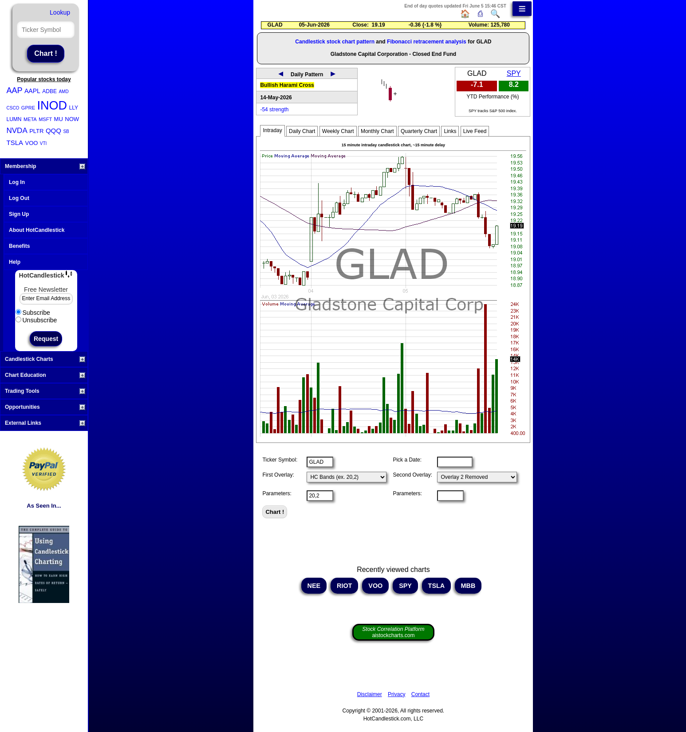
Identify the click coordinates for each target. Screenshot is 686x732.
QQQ (53, 130)
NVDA (17, 130)
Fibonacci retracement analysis (426, 42)
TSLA (15, 142)
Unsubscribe (36, 320)
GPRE (28, 107)
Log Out (19, 198)
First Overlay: (278, 475)
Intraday (272, 130)
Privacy (396, 694)
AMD (63, 91)
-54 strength (274, 109)
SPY (514, 73)
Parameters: (276, 493)
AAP (15, 90)
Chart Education (45, 375)
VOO (31, 143)
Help (14, 262)
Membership (45, 166)
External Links (45, 423)
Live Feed (475, 131)
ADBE (49, 91)
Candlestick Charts (45, 359)
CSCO (13, 108)
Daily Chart (302, 131)
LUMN (14, 119)
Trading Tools (45, 391)
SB (66, 131)
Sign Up (19, 214)
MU (58, 119)
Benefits (19, 246)
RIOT (344, 585)
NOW (72, 119)
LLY (73, 108)
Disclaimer (369, 694)
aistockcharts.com (393, 632)
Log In (17, 182)
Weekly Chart (338, 131)
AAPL (32, 90)
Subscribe (33, 312)
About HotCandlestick (36, 230)
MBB (468, 585)
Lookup (60, 12)
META (30, 119)
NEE (314, 585)
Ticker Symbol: (279, 460)
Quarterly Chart (419, 131)
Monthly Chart (377, 131)
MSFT (45, 119)
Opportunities (45, 407)
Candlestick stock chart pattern (335, 42)
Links (450, 131)
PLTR (36, 131)
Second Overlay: (412, 475)
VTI (43, 143)
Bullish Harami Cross (287, 85)
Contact (420, 694)
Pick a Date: (407, 460)
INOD (52, 105)
